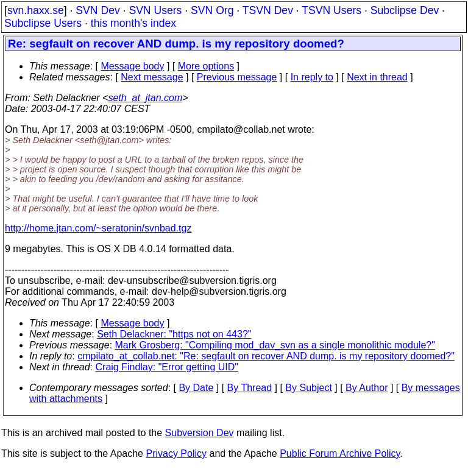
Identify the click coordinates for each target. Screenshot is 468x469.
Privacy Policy (176, 453)
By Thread (249, 388)
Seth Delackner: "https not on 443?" (174, 334)
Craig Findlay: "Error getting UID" (167, 367)
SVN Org (212, 10)
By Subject (308, 388)
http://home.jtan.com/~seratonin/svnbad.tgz (98, 228)
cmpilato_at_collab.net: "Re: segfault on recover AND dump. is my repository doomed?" (266, 356)
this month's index (133, 23)
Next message (152, 77)
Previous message (237, 77)
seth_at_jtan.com (145, 98)
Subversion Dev (199, 433)
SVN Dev (97, 10)
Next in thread (377, 77)
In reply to (312, 77)
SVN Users (155, 10)
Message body (132, 66)
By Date (196, 388)
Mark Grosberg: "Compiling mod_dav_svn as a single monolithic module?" (275, 345)
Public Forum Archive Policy (340, 453)
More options (206, 66)
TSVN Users (331, 10)
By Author (367, 388)
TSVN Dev (268, 10)
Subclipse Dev (404, 10)
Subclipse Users (43, 23)
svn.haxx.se (35, 10)
